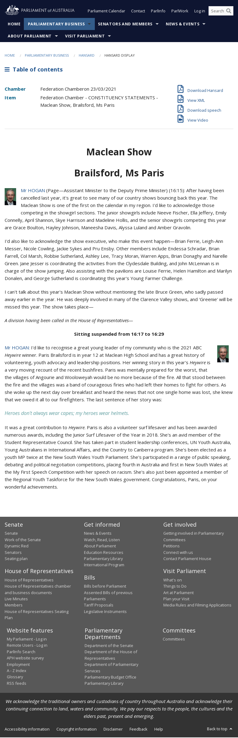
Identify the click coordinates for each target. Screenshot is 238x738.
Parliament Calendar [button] (106, 12)
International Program (104, 565)
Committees (174, 639)
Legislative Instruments (105, 612)
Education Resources (103, 553)
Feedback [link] (139, 729)
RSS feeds (16, 684)
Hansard (87, 56)
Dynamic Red (17, 546)
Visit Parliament (85, 36)
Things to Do (175, 586)
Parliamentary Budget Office (110, 677)
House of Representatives (29, 580)
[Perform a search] (228, 11)
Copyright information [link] (76, 729)
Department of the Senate (109, 646)
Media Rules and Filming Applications (197, 605)
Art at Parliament (178, 593)
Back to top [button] (220, 729)
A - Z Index (16, 671)
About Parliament (30, 36)
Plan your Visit (176, 599)
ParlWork (179, 12)
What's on (172, 580)
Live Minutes (16, 599)
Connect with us (178, 553)
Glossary (15, 677)
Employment (18, 665)
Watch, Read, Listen (102, 540)
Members (14, 605)
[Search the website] (221, 11)
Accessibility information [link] (27, 729)
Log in (199, 12)
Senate (11, 534)
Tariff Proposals (98, 605)
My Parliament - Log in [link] (27, 639)
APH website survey (25, 658)
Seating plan (16, 559)
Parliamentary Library (103, 559)
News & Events (182, 24)
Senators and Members (125, 24)
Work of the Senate (23, 540)
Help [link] (158, 729)
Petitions (171, 546)
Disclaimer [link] (113, 729)
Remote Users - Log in (27, 646)
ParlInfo (158, 12)
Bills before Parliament (105, 586)
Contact (138, 12)
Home (14, 24)
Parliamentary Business (56, 24)
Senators (13, 553)
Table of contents (34, 70)
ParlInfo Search (21, 652)
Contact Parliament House (187, 559)
